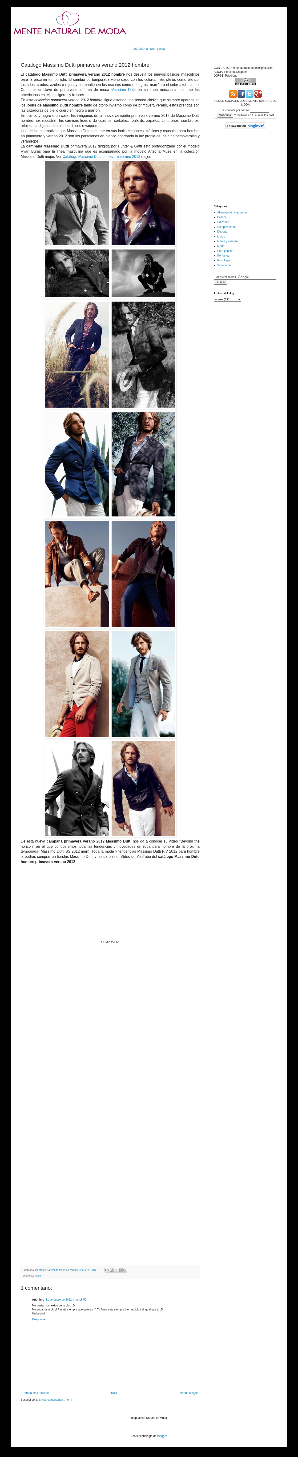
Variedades (224, 265)
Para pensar (225, 251)
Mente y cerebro (227, 241)
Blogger (162, 1436)
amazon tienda (155, 48)
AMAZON (139, 48)
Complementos (226, 227)
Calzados (223, 222)
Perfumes (223, 255)
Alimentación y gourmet (232, 212)
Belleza (221, 217)
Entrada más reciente (35, 1393)
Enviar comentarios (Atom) (55, 1399)
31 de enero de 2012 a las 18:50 (66, 1299)
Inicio (113, 1393)
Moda (38, 1275)
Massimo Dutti (123, 90)
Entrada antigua (188, 1393)
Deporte (222, 231)
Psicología (223, 260)
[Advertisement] (106, 40)
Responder (39, 1319)
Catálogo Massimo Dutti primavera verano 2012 (101, 157)
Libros (221, 236)
